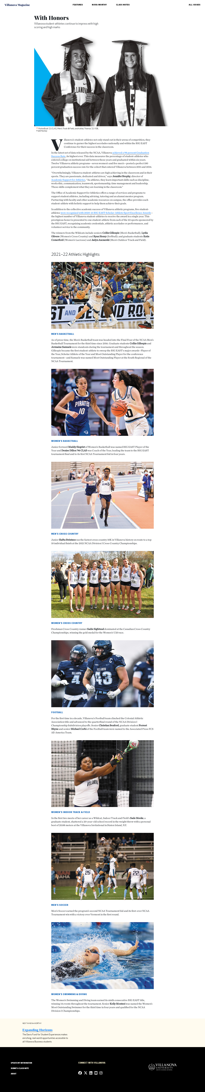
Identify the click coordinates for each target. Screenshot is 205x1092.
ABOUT (14, 1074)
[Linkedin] (90, 1073)
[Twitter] (85, 1073)
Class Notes (123, 5)
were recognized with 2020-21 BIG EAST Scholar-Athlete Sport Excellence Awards (106, 212)
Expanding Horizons (37, 1030)
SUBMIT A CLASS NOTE (20, 1068)
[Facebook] (80, 1073)
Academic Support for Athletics (68, 179)
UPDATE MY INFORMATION (21, 1063)
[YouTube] (96, 1073)
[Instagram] (100, 1073)
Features (78, 5)
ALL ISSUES (194, 5)
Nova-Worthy (99, 5)
